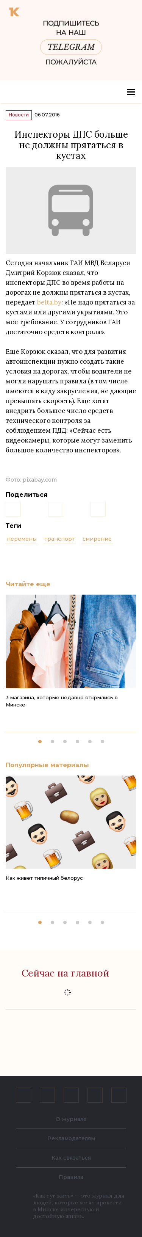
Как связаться (71, 1157)
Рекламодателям (71, 1138)
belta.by (49, 302)
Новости (19, 115)
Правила (71, 1177)
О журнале (71, 1119)
